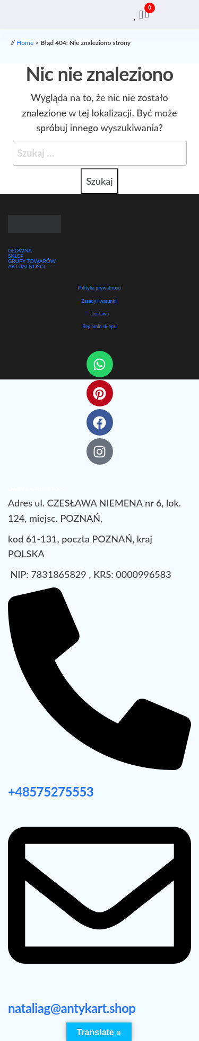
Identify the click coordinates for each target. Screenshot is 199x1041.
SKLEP (15, 255)
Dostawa (99, 313)
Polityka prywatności (99, 288)
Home (24, 43)
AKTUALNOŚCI (26, 266)
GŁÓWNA (20, 250)
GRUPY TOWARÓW (32, 261)
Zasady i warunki (98, 301)
